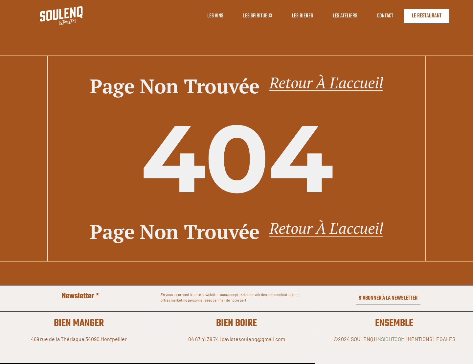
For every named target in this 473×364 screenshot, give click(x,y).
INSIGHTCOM (390, 339)
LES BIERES (296, 15)
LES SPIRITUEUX (252, 15)
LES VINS (210, 15)
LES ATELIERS (339, 15)
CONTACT (380, 15)
